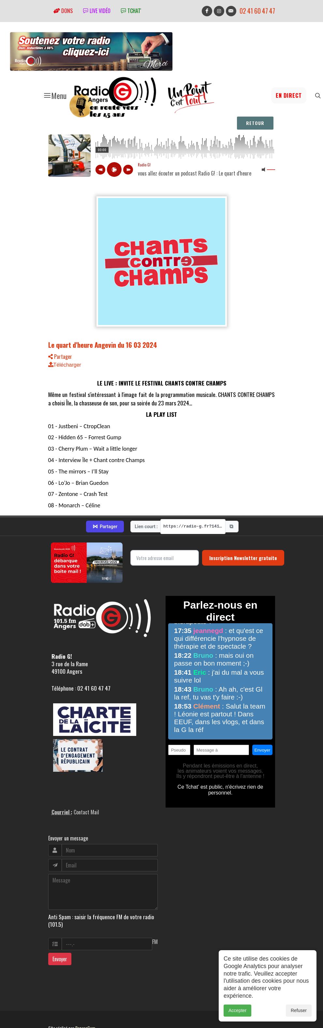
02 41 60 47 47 (257, 11)
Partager (60, 356)
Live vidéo (96, 11)
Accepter (237, 1010)
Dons (63, 11)
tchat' (131, 11)
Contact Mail (86, 789)
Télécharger (64, 365)
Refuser (299, 1010)
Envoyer (59, 936)
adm (55, 1012)
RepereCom (85, 1004)
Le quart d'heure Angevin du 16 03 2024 (102, 345)
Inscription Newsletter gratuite (243, 534)
